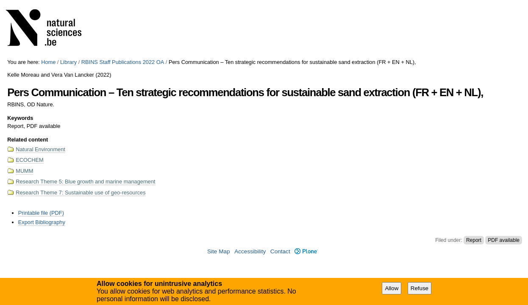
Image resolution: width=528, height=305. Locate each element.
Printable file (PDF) (41, 213)
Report (473, 240)
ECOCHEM (29, 160)
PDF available (504, 240)
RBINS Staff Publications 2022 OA (122, 62)
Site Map (218, 251)
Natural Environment (40, 149)
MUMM (24, 171)
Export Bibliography (41, 222)
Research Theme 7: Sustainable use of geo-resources (80, 192)
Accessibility (250, 251)
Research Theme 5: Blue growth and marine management (85, 181)
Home (48, 62)
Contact (280, 251)
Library (68, 62)
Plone (306, 251)
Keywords (20, 118)
